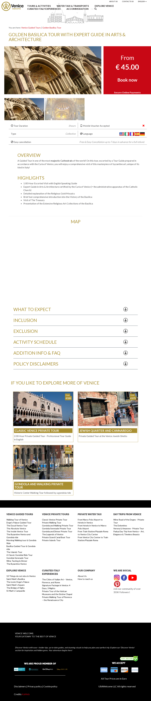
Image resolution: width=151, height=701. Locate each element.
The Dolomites (120, 525)
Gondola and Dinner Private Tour (57, 531)
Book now (127, 79)
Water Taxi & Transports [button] (73, 6)
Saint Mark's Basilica (15, 579)
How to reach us (85, 579)
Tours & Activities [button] (39, 6)
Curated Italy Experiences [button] (44, 9)
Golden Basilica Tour (51, 27)
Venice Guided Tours (31, 27)
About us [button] (113, 1)
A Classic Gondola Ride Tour (19, 555)
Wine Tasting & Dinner (16, 561)
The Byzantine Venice (16, 564)
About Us (82, 576)
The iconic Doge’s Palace (17, 582)
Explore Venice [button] (104, 6)
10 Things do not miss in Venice (21, 576)
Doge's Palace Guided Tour (18, 522)
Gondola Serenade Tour (17, 558)
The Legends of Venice (52, 534)
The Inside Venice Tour (17, 531)
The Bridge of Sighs (15, 588)
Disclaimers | (20, 686)
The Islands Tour (14, 552)
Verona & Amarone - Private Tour (128, 528)
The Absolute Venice (16, 528)
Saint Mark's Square (15, 585)
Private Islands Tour (51, 540)
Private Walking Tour (51, 522)
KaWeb (26, 694)
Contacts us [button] (128, 1)
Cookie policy (50, 686)
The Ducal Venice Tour (16, 525)
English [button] (142, 1)
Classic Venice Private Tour (54, 519)
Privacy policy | (35, 686)
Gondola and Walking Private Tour (57, 525)
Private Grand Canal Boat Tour (56, 537)
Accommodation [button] (77, 9)
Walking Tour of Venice (17, 519)
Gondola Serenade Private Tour (56, 528)
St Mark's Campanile (15, 591)
